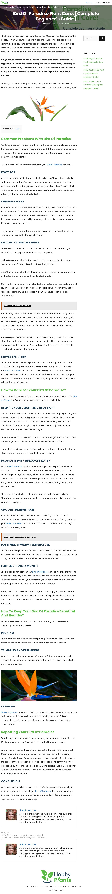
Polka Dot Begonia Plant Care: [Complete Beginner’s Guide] (93, 73)
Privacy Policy (50, 886)
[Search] (102, 38)
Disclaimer (62, 886)
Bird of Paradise (54, 164)
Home (7, 7)
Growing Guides (103, 3)
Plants (88, 3)
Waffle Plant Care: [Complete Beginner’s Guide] (23, 835)
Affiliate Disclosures (76, 886)
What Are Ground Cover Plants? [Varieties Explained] (25, 838)
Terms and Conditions (34, 886)
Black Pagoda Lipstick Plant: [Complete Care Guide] (93, 62)
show (17, 129)
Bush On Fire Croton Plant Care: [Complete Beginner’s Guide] (93, 85)
